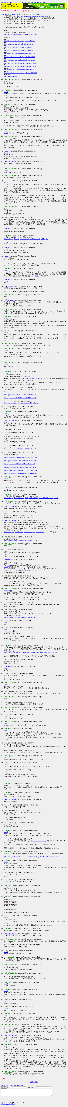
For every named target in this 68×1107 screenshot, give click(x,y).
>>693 (6, 984)
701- (35, 2)
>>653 (6, 622)
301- (23, 2)
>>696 (6, 1008)
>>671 (6, 773)
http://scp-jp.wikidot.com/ (33, 378)
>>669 (6, 757)
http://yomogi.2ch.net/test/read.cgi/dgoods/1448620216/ (20, 69)
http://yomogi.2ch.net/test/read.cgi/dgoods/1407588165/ (20, 63)
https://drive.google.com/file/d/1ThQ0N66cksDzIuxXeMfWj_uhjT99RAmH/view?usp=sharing (31, 857)
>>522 (6, 567)
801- (38, 2)
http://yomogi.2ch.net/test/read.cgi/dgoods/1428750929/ (20, 66)
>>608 (6, 170)
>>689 (6, 952)
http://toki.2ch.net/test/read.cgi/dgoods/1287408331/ (19, 47)
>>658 (6, 668)
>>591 (9, 565)
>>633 (6, 422)
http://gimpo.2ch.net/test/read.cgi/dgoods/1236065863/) (33, 16)
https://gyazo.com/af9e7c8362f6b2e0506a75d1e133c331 (20, 467)
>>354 (19, 517)
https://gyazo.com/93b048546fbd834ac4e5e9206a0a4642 (20, 457)
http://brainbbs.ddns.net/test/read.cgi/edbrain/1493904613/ (20, 34)
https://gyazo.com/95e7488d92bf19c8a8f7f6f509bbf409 (20, 449)
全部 (12, 2)
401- (26, 2)
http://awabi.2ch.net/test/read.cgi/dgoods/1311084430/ (19, 53)
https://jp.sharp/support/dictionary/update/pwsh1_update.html (21, 403)
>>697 (6, 1015)
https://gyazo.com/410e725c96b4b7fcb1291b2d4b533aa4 (20, 470)
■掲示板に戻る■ (6, 2)
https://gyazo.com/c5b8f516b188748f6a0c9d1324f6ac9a (20, 460)
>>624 (6, 318)
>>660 (6, 684)
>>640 (6, 503)
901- (41, 2)
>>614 (6, 230)
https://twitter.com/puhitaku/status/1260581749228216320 (20, 540)
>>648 (10, 590)
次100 (18, 1085)
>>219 (6, 133)
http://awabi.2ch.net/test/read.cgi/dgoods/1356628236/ (19, 60)
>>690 (6, 966)
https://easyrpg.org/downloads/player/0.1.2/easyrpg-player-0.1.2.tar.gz (24, 532)
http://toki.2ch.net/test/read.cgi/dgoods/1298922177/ (19, 50)
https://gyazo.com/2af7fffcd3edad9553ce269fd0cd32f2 (19, 464)
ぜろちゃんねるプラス (8, 1105)
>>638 (6, 489)
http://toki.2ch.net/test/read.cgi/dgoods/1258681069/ (19, 44)
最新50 (45, 2)
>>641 (6, 513)
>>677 (6, 832)
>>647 (6, 561)
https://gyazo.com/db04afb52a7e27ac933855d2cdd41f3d (20, 398)
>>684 (6, 917)
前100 (14, 1085)
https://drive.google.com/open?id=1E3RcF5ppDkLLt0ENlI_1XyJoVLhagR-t (26, 239)
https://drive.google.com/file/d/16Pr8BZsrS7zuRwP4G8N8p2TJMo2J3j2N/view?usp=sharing (30, 652)
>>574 (15, 380)
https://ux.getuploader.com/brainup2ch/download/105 (19, 617)
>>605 (6, 131)
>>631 (6, 413)
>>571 (6, 844)
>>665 (6, 716)
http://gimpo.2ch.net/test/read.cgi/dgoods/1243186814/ (19, 41)
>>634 (6, 478)
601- (32, 2)
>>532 (23, 570)
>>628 (6, 373)
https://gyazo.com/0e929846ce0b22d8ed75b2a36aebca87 (20, 473)
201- (20, 2)
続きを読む (34, 1082)
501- (29, 2)
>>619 (6, 281)
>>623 (6, 364)
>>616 (6, 249)
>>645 (28, 570)
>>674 (6, 862)
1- (15, 2)
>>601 (6, 92)
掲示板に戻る (5, 1085)
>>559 (6, 569)
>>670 (6, 771)
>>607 (6, 153)
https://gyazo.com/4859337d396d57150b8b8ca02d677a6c (20, 394)
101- (17, 2)
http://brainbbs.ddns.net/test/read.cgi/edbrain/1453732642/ (20, 73)
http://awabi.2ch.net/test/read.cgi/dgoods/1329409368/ (19, 57)
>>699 (6, 1046)
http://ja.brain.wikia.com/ (11, 76)
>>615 (6, 242)
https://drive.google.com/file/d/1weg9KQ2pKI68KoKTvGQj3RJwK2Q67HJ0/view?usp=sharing (31, 498)
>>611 (6, 182)
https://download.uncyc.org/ (38, 841)
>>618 (6, 270)
